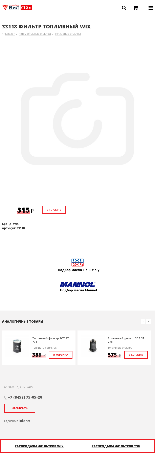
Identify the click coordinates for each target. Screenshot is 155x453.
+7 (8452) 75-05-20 (25, 397)
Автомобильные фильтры (35, 33)
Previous (143, 321)
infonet (24, 421)
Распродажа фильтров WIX (39, 446)
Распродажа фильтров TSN (116, 446)
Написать (20, 408)
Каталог (10, 33)
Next (148, 321)
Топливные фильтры (68, 33)
